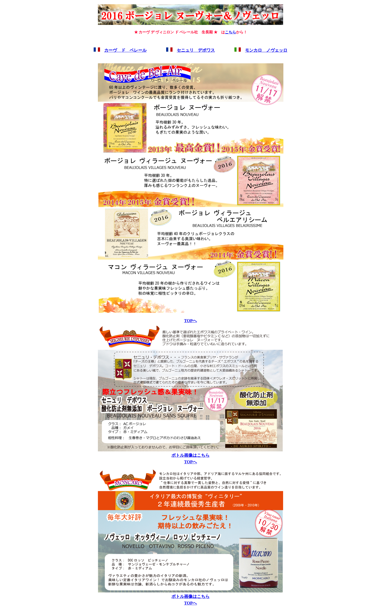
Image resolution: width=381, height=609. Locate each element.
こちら (230, 32)
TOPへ (190, 320)
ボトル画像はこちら (190, 455)
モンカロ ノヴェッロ (266, 50)
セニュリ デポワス (196, 50)
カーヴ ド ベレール (125, 50)
